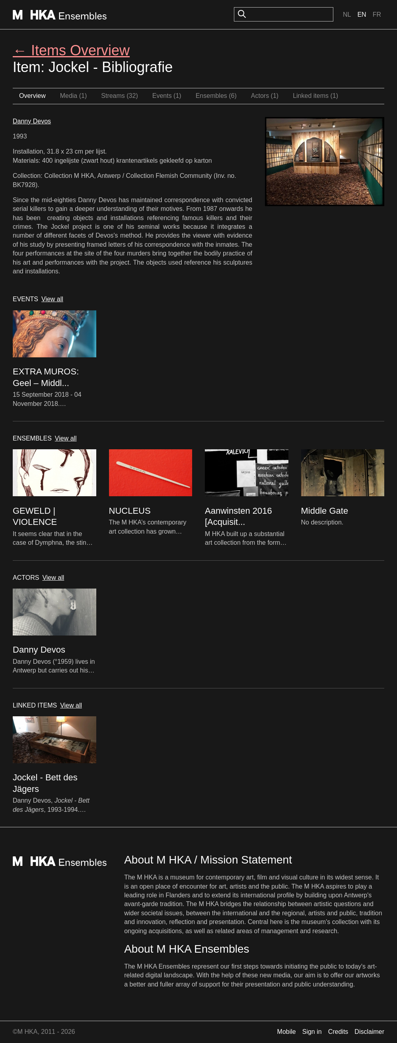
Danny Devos (32, 121)
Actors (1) (264, 95)
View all (52, 299)
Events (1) (166, 95)
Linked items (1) (315, 95)
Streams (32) (119, 95)
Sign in (312, 1031)
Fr (377, 14)
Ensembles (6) (216, 95)
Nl (347, 14)
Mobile (286, 1031)
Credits (338, 1031)
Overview (32, 95)
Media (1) (73, 95)
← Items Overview (71, 50)
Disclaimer (369, 1031)
